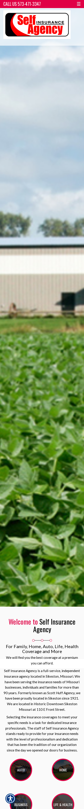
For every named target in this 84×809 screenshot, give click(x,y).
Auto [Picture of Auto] (21, 769)
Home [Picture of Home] (63, 769)
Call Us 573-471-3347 (22, 4)
